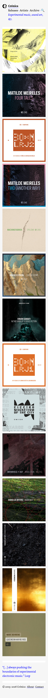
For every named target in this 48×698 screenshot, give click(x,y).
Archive (34, 10)
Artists (24, 10)
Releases (13, 10)
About (30, 687)
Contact (39, 687)
